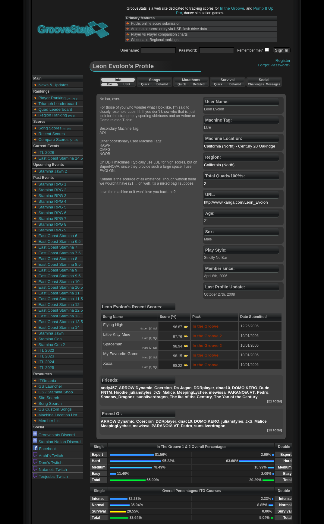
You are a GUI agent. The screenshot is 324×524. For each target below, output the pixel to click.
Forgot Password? (274, 65)
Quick (145, 84)
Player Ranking (52, 98)
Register (283, 60)
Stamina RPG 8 (53, 224)
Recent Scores (52, 134)
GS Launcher (50, 386)
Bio (109, 84)
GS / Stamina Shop (56, 392)
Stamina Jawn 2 (53, 171)
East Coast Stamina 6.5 (60, 241)
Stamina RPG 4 (53, 201)
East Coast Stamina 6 (58, 235)
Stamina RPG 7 (53, 218)
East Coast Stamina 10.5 (61, 287)
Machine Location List (58, 415)
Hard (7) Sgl (149, 338)
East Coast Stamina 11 (59, 293)
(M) (69, 98)
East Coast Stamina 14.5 (61, 158)
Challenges (256, 84)
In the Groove (232, 8)
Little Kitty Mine (116, 334)
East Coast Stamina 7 (58, 247)
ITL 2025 (46, 367)
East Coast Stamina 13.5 (61, 321)
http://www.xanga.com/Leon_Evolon (236, 202)
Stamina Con (50, 339)
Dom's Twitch (48, 462)
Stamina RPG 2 (53, 190)
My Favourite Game (120, 353)
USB (127, 84)
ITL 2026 (46, 152)
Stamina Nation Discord (57, 442)
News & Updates (53, 85)
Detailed (162, 84)
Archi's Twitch (48, 455)
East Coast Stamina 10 (59, 281)
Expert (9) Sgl (148, 328)
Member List (50, 420)
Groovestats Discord (54, 435)
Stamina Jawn (51, 333)
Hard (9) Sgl (149, 367)
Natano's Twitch (50, 469)
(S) (73, 98)
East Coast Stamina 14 (59, 327)
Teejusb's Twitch (50, 476)
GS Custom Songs (55, 409)
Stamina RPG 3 (53, 195)
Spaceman (112, 344)
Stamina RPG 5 (53, 207)
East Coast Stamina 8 (58, 258)
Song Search (50, 403)
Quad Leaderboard (55, 109)
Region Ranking (53, 115)
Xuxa (107, 363)
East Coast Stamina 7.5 (60, 253)
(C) (77, 98)
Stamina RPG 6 (53, 213)
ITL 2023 (46, 356)
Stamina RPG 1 (53, 184)
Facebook (45, 448)
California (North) (219, 165)
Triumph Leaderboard (58, 103)
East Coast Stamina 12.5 (61, 310)
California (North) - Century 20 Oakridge (239, 146)
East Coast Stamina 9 (58, 270)
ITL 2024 (46, 362)
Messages (273, 84)
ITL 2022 (46, 350)
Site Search (49, 397)
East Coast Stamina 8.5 (60, 264)
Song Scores (50, 128)
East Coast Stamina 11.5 (61, 299)
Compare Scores (54, 139)
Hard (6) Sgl (149, 357)
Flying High (113, 324)
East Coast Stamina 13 (59, 316)
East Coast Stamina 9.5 (60, 276)
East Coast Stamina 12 (59, 304)
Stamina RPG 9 (53, 230)
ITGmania (47, 380)
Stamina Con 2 (52, 344)
